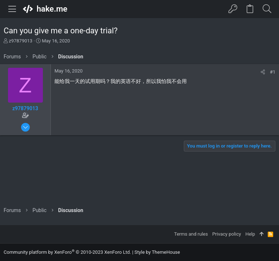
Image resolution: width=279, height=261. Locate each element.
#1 (272, 72)
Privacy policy (226, 234)
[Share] (262, 72)
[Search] (266, 9)
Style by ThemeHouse (157, 252)
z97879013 (20, 41)
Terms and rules (191, 234)
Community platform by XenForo (67, 252)
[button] (12, 9)
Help (250, 234)
